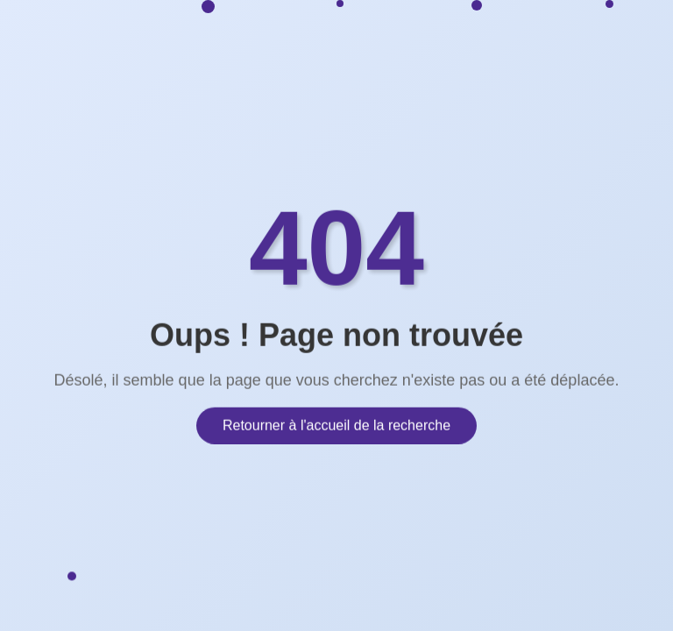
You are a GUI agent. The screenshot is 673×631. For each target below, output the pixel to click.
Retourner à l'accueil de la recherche (336, 423)
